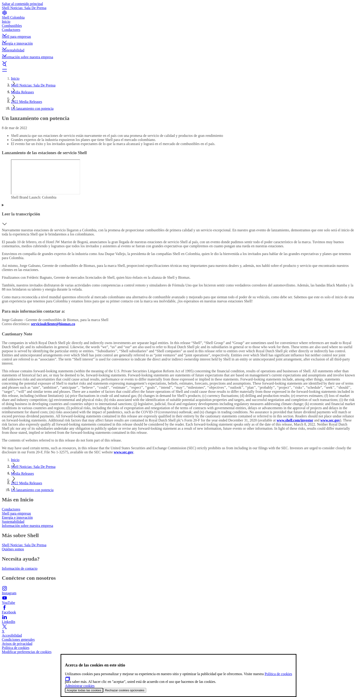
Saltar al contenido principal (22, 4)
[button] (178, 31)
